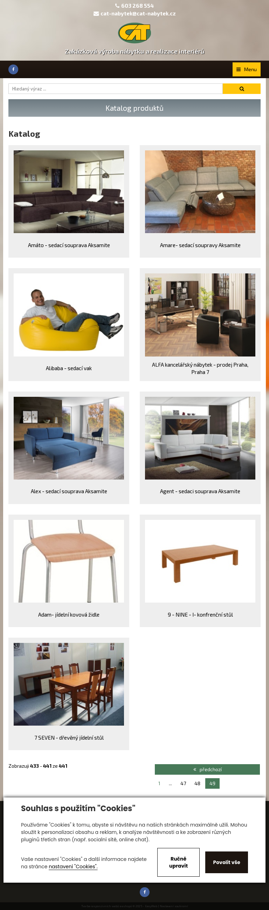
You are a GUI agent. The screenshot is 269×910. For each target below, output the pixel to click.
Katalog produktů (134, 107)
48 (197, 783)
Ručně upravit (178, 862)
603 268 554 (137, 5)
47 (183, 783)
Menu (246, 69)
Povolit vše (226, 862)
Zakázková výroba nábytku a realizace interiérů (135, 51)
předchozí (207, 769)
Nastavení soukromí (174, 906)
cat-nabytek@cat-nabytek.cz (135, 13)
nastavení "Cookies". (73, 866)
